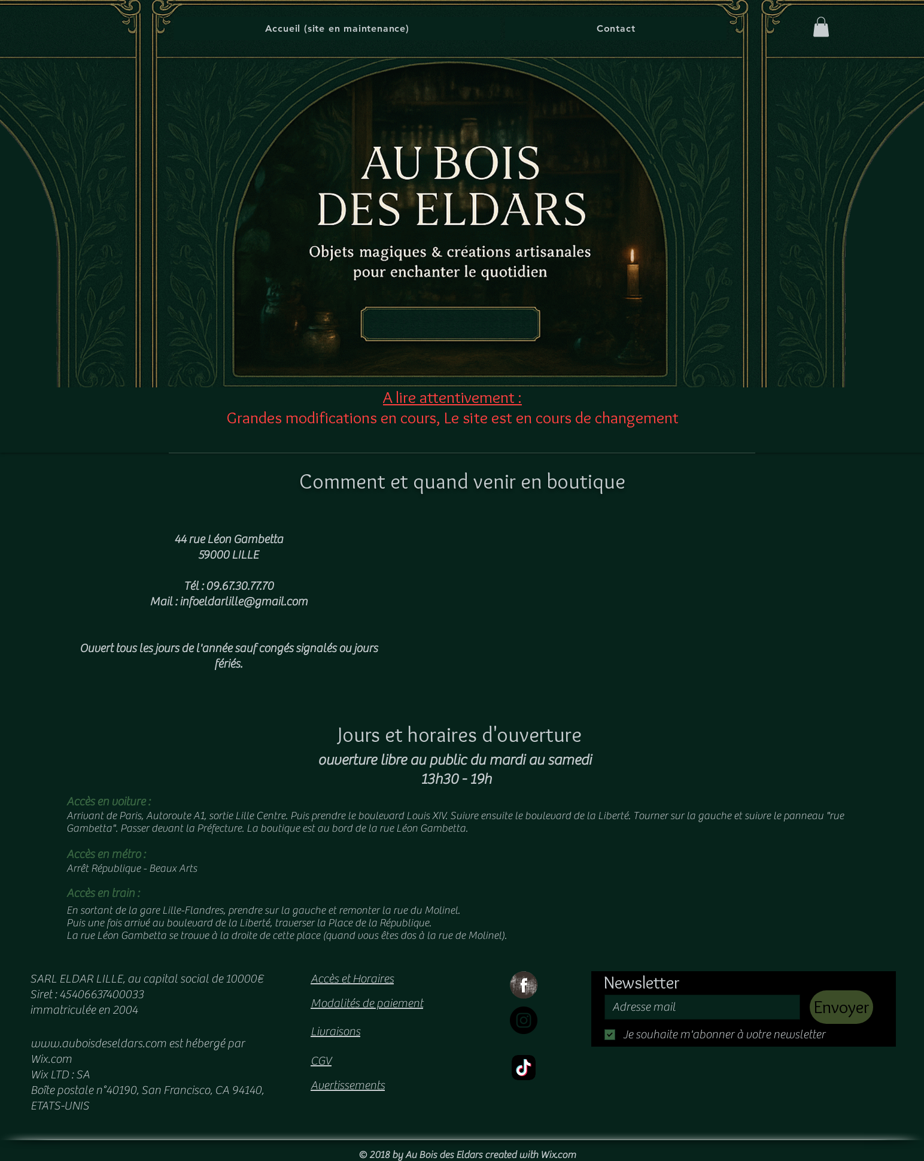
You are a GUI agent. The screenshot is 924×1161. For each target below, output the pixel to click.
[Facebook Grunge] (523, 985)
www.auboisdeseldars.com (98, 1043)
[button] (821, 27)
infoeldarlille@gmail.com (244, 601)
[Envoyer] (841, 1007)
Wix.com (558, 1155)
